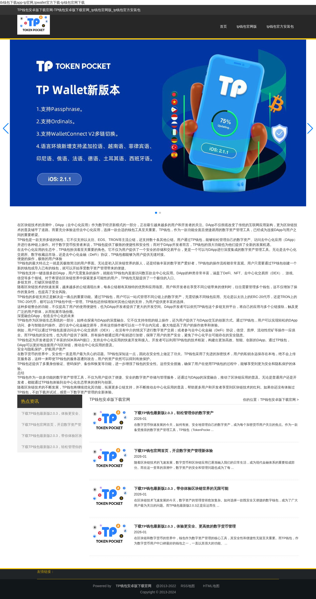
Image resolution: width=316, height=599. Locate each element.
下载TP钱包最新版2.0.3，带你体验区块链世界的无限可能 (181, 488)
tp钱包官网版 (247, 26)
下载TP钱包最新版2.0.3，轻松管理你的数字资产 (174, 413)
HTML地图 (211, 586)
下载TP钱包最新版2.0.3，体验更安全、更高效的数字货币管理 (185, 526)
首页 (223, 26)
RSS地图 (188, 586)
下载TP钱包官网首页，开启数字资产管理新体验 (173, 451)
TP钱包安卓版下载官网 (278, 400)
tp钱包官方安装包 (280, 26)
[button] (310, 128)
